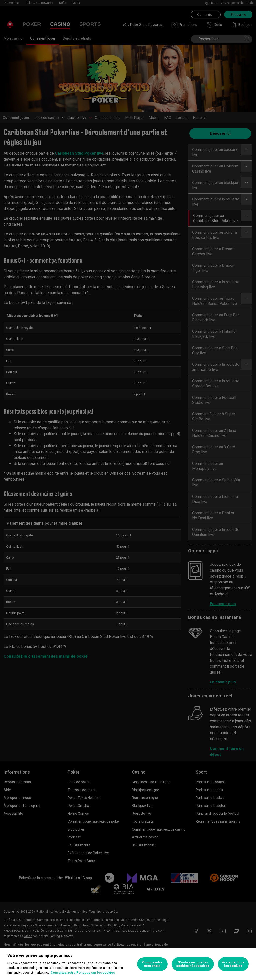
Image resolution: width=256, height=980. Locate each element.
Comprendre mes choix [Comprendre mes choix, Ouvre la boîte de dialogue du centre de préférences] (152, 964)
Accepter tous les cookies (233, 964)
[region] (128, 964)
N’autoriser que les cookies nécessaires (192, 964)
